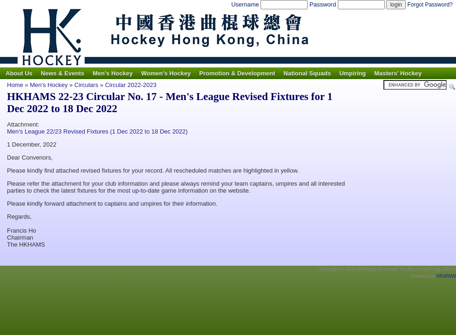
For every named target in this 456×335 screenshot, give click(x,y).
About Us (19, 73)
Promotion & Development (237, 73)
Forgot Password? (429, 4)
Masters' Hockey (398, 73)
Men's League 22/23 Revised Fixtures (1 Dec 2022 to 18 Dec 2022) (97, 131)
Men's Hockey (113, 73)
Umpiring (352, 73)
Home (15, 84)
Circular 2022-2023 (131, 84)
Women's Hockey (166, 73)
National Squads (307, 73)
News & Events (62, 73)
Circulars (86, 84)
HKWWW (446, 276)
